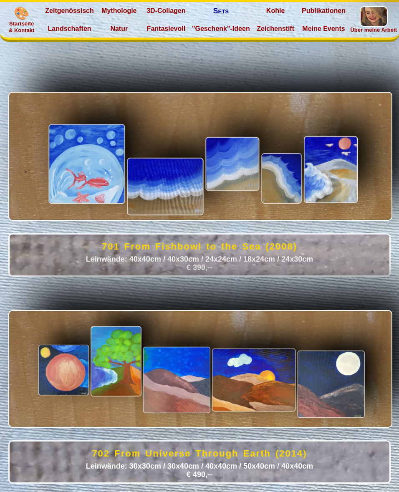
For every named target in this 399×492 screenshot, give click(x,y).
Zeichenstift (275, 28)
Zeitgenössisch (69, 10)
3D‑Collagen (165, 10)
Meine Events (323, 28)
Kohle (275, 10)
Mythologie (118, 10)
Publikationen (324, 10)
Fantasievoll (166, 28)
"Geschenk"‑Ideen (221, 28)
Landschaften (69, 28)
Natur (119, 28)
